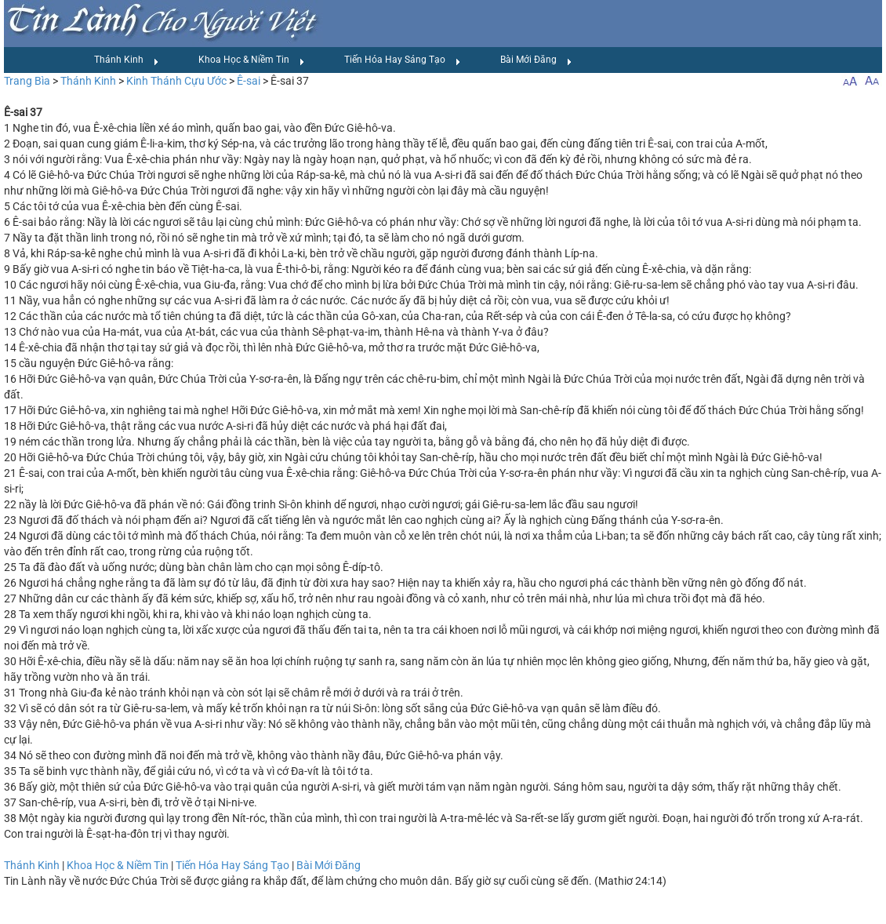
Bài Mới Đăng (536, 60)
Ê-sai (248, 81)
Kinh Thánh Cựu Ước (176, 81)
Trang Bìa (27, 81)
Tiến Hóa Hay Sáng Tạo (402, 60)
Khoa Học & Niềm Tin (251, 60)
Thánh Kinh (126, 60)
